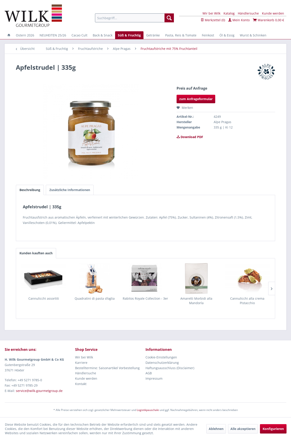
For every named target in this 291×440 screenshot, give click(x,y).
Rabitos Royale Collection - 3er (145, 298)
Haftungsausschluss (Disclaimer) (170, 368)
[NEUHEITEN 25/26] (53, 35)
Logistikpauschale (148, 410)
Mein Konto (239, 20)
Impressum (154, 378)
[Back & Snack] (102, 35)
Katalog (229, 13)
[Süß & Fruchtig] (129, 35)
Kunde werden (273, 13)
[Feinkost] (208, 35)
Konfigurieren (273, 429)
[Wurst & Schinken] (253, 35)
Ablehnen (216, 429)
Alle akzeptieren (242, 429)
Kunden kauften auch (36, 253)
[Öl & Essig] (227, 35)
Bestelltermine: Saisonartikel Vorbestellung (107, 368)
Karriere (81, 362)
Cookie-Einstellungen (161, 357)
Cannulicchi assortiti (43, 298)
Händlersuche (248, 13)
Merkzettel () (213, 20)
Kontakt (80, 384)
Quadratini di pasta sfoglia (95, 298)
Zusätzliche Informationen (69, 190)
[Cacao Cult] (79, 35)
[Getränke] (152, 35)
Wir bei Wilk (211, 13)
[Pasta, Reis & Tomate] (180, 35)
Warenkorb (268, 20)
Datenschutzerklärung (162, 362)
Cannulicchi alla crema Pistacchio (247, 300)
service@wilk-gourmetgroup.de (39, 391)
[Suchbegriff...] (134, 17)
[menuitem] (134, 17)
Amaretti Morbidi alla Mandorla (196, 300)
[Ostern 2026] (25, 35)
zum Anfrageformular (196, 99)
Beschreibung (29, 190)
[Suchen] (169, 17)
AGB (149, 373)
